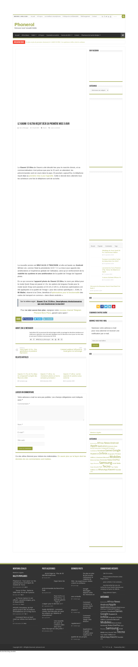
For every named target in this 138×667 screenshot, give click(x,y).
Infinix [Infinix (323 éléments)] (103, 454)
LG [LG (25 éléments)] (96, 458)
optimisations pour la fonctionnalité (66, 223)
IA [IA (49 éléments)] (98, 455)
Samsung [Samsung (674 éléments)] (105, 464)
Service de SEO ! (66, 35)
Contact (94, 16)
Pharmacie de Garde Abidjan (90, 35)
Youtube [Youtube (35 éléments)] (118, 471)
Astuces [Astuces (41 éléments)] (111, 447)
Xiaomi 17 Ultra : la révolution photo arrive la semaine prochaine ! (50, 306)
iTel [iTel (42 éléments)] (116, 455)
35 (23, 613)
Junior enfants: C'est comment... (112, 583)
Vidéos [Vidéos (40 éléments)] (92, 471)
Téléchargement (85, 16)
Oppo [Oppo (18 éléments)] (92, 464)
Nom (20, 355)
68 (26, 596)
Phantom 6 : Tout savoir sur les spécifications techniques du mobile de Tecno (30, 588)
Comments (108, 246)
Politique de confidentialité (70, 16)
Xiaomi (45, 58)
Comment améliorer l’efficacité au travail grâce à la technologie (71, 280)
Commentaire (24, 334)
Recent (93, 246)
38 (23, 603)
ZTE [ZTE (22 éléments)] (91, 472)
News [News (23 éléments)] (98, 461)
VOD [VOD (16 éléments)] (96, 471)
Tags (116, 246)
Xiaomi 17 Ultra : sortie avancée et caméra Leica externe (72, 306)
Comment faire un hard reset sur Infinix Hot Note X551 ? (24, 632)
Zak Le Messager (23, 58)
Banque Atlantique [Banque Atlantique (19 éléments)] (95, 449)
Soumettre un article (53, 35)
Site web (21, 371)
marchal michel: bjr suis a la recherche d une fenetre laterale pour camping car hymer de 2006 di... (111, 588)
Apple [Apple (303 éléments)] (93, 446)
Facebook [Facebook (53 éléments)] (101, 452)
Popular (100, 246)
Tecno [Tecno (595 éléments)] (106, 467)
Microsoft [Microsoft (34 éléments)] (106, 458)
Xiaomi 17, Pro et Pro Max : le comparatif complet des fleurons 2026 (28, 306)
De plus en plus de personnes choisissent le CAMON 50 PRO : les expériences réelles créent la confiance (55, 42)
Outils (33, 35)
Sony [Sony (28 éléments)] (91, 468)
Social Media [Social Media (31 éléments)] (116, 464)
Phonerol (24, 24)
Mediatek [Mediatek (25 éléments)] (100, 458)
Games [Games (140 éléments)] (108, 451)
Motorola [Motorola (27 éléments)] (93, 461)
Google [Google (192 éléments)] (116, 451)
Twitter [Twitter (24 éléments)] (116, 468)
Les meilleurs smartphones (53, 16)
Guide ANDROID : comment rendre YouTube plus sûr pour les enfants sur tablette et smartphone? (53, 613)
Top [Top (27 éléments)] (112, 468)
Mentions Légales (95, 433)
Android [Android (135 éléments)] (114, 444)
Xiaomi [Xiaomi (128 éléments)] (111, 470)
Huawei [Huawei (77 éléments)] (93, 455)
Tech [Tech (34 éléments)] (100, 468)
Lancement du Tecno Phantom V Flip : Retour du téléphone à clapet (111, 270)
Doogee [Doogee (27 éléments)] (111, 449)
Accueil (33, 16)
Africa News (25, 35)
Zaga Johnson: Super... (110, 593)
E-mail (21, 363)
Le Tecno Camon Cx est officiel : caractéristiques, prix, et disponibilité (24, 609)
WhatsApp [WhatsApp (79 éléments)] (103, 471)
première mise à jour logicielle (41, 106)
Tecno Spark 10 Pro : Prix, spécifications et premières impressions (31, 281)
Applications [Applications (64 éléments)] (103, 447)
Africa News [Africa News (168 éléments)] (103, 444)
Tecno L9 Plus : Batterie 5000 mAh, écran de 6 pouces (23, 600)
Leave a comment (55, 58)
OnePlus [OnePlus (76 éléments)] (116, 461)
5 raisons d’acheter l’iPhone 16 (111, 277)
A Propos (40, 16)
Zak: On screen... (108, 574)
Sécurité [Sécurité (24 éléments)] (96, 468)
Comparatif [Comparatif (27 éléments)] (104, 449)
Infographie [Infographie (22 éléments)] (111, 455)
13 (26, 626)
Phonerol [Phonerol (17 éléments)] (96, 464)
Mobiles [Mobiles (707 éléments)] (115, 458)
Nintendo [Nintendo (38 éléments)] (103, 461)
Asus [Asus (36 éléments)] (115, 447)
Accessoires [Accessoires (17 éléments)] (93, 444)
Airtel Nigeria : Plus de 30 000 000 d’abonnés (53, 575)
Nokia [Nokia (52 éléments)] (109, 461)
